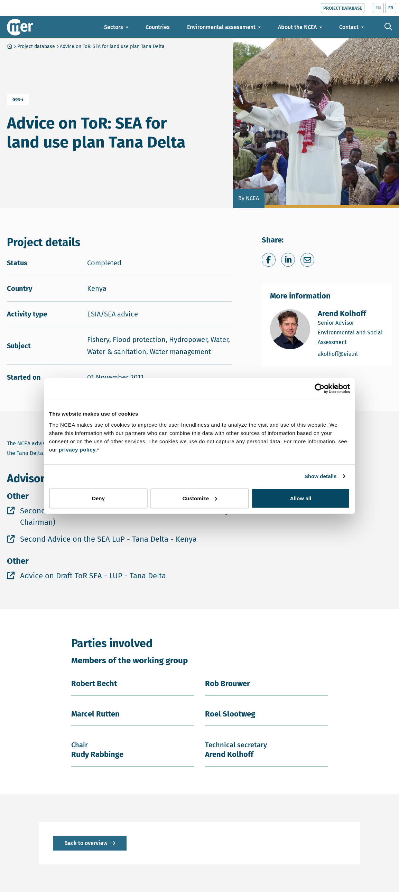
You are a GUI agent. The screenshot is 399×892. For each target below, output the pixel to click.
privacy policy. (78, 449)
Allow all (301, 498)
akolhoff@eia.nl (351, 353)
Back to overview (86, 843)
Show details (321, 476)
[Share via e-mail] (307, 260)
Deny (98, 498)
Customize (199, 498)
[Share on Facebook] (269, 260)
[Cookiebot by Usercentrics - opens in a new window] (319, 388)
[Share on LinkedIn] (288, 260)
